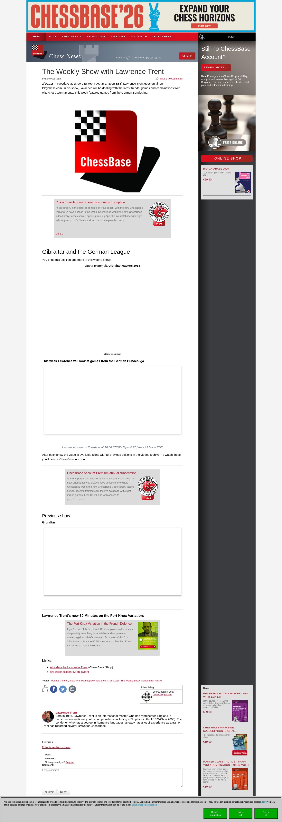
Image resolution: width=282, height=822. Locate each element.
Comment (47, 765)
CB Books (118, 36)
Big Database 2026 (216, 168)
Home (52, 36)
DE (147, 58)
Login (231, 37)
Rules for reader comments (56, 747)
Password (50, 758)
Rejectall (241, 813)
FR (159, 58)
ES (156, 58)
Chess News (65, 56)
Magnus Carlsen (59, 680)
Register (70, 762)
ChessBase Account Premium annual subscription (90, 202)
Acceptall (266, 813)
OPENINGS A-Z (71, 36)
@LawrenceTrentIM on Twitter (69, 671)
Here (264, 801)
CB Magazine (96, 36)
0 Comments (176, 78)
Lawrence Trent (66, 712)
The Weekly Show (130, 680)
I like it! (163, 78)
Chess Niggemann (162, 694)
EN (152, 58)
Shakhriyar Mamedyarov (82, 680)
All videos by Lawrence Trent (69, 667)
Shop (36, 36)
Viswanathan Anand (151, 680)
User (47, 754)
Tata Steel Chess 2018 (108, 680)
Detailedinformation (215, 813)
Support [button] (139, 36)
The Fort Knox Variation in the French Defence (99, 623)
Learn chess (162, 36)
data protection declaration (144, 804)
